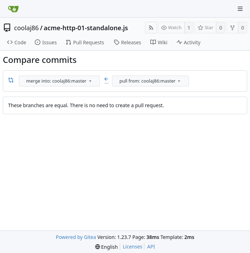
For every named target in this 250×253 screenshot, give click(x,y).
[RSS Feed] (151, 27)
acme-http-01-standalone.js (86, 27)
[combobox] (60, 81)
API (151, 246)
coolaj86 (26, 27)
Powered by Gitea (76, 237)
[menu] (90, 80)
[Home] (13, 8)
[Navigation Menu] (240, 8)
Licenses (133, 246)
